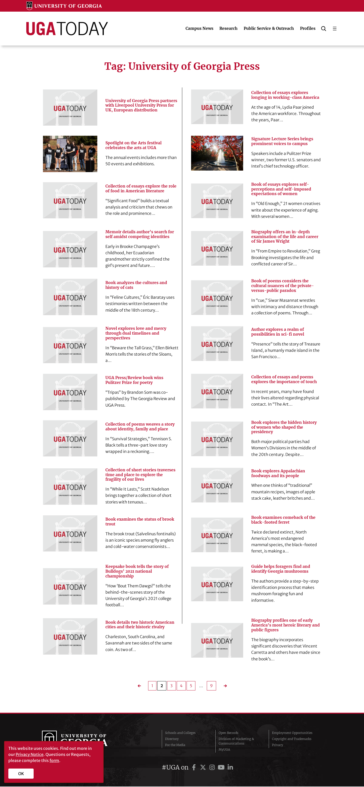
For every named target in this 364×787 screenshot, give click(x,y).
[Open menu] (335, 29)
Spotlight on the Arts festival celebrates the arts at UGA (133, 145)
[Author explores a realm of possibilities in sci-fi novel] (217, 344)
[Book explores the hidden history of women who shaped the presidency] (217, 439)
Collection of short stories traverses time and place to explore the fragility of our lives (140, 475)
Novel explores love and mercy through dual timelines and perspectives (136, 334)
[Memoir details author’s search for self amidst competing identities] (70, 249)
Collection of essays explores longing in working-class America (285, 95)
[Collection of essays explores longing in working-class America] (217, 106)
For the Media (175, 745)
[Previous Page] (140, 686)
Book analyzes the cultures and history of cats (136, 285)
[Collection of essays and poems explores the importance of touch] (217, 391)
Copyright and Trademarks (291, 739)
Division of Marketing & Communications (236, 741)
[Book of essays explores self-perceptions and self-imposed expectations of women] (217, 200)
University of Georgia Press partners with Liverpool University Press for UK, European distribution (141, 105)
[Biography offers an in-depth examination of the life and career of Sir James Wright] (217, 248)
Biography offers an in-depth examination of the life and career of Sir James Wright (285, 237)
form (54, 760)
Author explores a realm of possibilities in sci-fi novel (277, 332)
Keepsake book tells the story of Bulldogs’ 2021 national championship (137, 572)
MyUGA (224, 750)
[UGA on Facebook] (194, 768)
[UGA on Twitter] (203, 768)
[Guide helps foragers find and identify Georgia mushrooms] (217, 584)
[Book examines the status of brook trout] (70, 534)
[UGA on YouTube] (221, 768)
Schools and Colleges (180, 733)
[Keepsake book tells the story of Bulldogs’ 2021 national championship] (70, 586)
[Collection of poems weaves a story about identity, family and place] (70, 438)
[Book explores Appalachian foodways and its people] (217, 485)
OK (21, 773)
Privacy (277, 745)
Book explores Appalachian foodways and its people (278, 473)
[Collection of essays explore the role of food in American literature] (70, 200)
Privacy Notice (29, 754)
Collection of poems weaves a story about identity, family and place (140, 426)
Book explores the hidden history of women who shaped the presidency (284, 427)
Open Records (228, 733)
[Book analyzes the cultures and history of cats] (70, 297)
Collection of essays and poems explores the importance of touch (284, 379)
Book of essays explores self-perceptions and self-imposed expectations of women (281, 189)
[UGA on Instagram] (212, 768)
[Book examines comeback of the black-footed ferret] (217, 535)
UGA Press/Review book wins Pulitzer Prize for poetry (134, 380)
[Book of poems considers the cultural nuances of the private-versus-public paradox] (217, 297)
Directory (172, 739)
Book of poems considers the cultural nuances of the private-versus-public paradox (282, 286)
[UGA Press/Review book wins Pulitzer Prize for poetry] (70, 392)
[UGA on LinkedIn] (230, 768)
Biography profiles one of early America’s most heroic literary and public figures (285, 626)
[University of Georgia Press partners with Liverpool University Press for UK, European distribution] (70, 107)
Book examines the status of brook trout (140, 522)
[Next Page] (223, 686)
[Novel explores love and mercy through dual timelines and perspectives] (70, 345)
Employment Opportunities (292, 733)
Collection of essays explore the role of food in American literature (141, 188)
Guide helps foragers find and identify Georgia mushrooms (280, 569)
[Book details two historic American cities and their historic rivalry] (70, 637)
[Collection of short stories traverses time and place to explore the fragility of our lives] (70, 487)
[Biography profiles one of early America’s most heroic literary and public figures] (217, 640)
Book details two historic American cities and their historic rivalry (140, 625)
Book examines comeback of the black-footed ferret (283, 520)
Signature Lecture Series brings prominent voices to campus (282, 141)
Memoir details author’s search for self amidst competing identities (139, 234)
